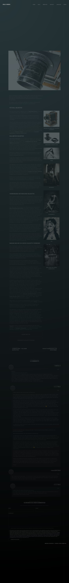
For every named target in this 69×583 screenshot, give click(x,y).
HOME (33, 4)
